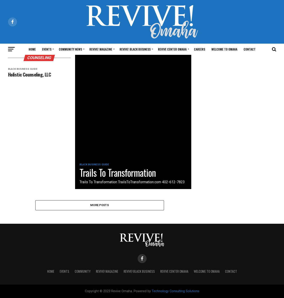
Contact (250, 49)
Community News (70, 49)
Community (82, 271)
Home (32, 49)
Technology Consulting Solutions (175, 291)
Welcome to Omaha (224, 49)
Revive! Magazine (100, 49)
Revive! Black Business (135, 49)
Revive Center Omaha (172, 49)
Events (46, 49)
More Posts (99, 205)
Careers (199, 49)
